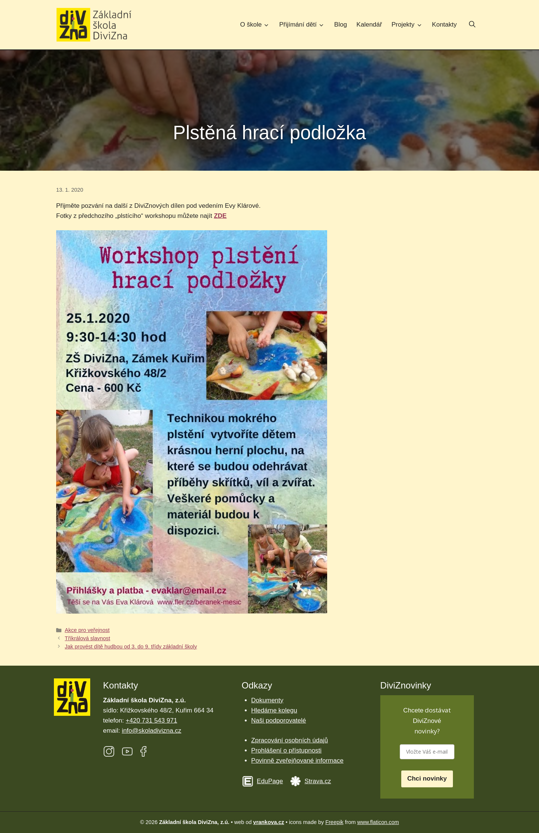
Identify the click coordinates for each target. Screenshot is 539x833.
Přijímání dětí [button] (304, 24)
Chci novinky (427, 778)
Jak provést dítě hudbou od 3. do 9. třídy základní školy (131, 647)
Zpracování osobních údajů (289, 740)
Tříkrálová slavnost (87, 638)
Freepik (334, 822)
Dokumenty (267, 700)
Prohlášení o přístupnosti (286, 750)
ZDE (220, 215)
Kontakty (444, 24)
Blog (340, 24)
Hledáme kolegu (274, 710)
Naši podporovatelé (278, 720)
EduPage (270, 781)
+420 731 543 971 (151, 720)
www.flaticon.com (378, 822)
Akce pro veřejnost (87, 630)
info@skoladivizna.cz (151, 730)
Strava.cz (318, 781)
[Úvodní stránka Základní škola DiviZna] (94, 24)
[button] (472, 25)
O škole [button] (257, 24)
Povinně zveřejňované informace (297, 760)
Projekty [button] (409, 24)
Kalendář (369, 24)
